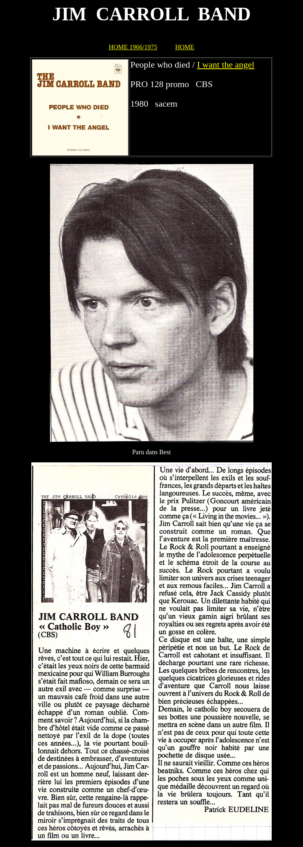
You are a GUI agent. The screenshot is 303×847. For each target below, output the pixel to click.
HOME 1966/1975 (133, 47)
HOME (184, 47)
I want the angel (225, 64)
